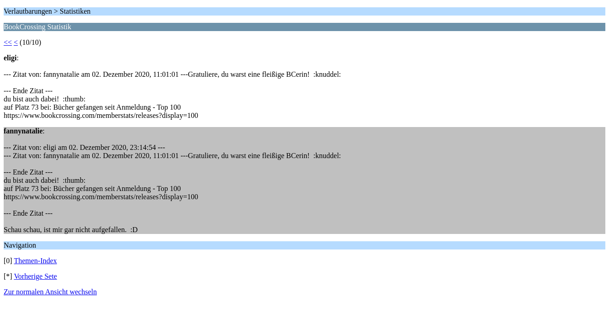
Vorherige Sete (35, 276)
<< (8, 42)
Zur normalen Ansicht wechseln (50, 292)
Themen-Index (35, 261)
